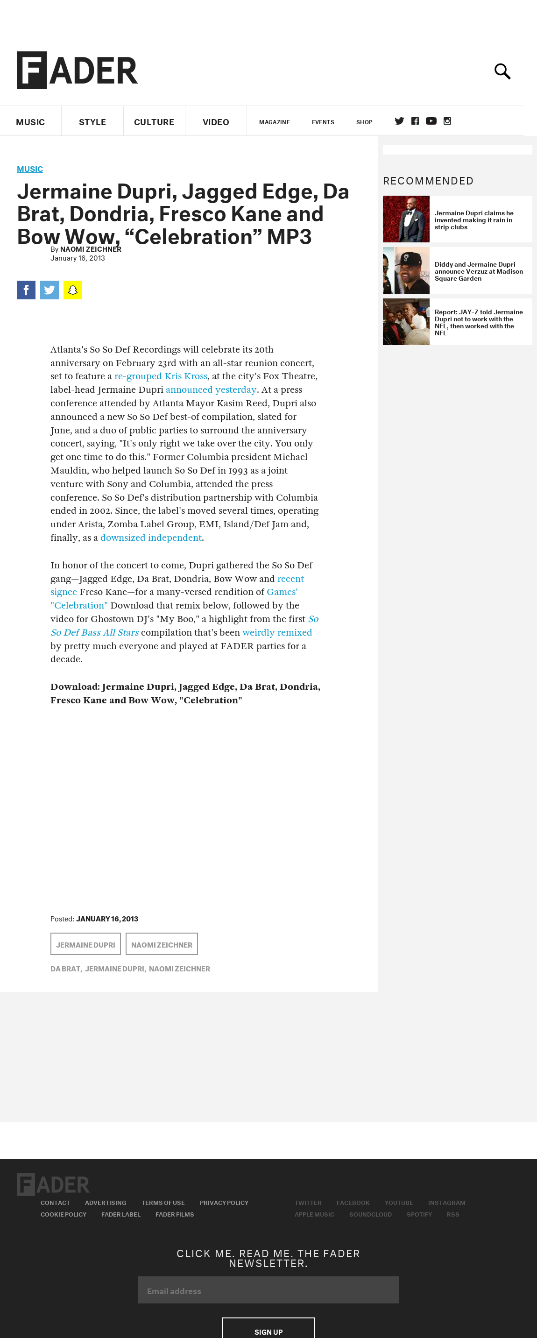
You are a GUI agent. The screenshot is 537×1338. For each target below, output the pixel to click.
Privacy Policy (224, 1201)
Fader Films (174, 1213)
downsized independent (151, 537)
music (30, 167)
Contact (55, 1201)
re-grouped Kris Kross (160, 376)
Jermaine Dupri (85, 943)
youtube (437, 121)
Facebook (353, 1201)
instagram (454, 121)
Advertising (106, 1201)
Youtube (399, 1201)
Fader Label (121, 1213)
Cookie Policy (63, 1213)
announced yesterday (211, 389)
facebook (421, 121)
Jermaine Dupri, (115, 967)
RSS (453, 1213)
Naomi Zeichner (90, 248)
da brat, (66, 967)
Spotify (419, 1213)
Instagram (447, 1201)
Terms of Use (163, 1201)
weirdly (258, 632)
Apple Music (314, 1213)
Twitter (406, 121)
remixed (294, 632)
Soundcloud (370, 1213)
